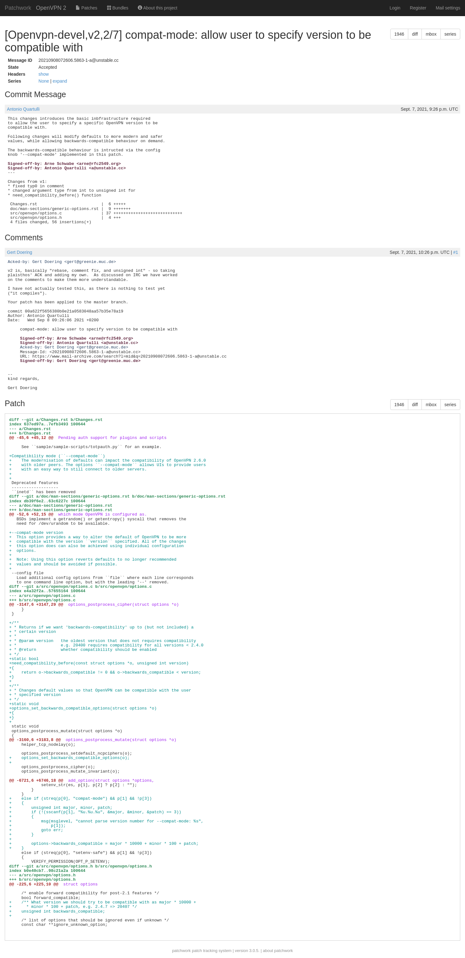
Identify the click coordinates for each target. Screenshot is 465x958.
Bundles (117, 7)
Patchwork (18, 8)
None (44, 81)
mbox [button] (431, 34)
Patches (86, 7)
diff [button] (415, 34)
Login (395, 7)
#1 (455, 252)
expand (60, 81)
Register (418, 7)
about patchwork (278, 950)
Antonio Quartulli (23, 109)
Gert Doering (19, 252)
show (43, 74)
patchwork (181, 950)
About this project (157, 7)
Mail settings (448, 7)
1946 (399, 34)
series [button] (450, 34)
